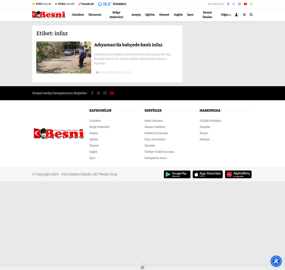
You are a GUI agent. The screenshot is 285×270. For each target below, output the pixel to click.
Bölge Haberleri (116, 15)
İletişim (205, 139)
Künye (204, 133)
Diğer (225, 14)
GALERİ (41, 4)
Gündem (78, 14)
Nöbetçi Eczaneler (156, 133)
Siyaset (164, 14)
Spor (190, 14)
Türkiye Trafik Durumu (159, 152)
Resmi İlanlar (207, 15)
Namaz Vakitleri (155, 127)
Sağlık (178, 14)
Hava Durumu (154, 120)
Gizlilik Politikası (210, 120)
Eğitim (150, 14)
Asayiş (136, 14)
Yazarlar (150, 145)
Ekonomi (94, 14)
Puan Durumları (155, 139)
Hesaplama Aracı (156, 158)
